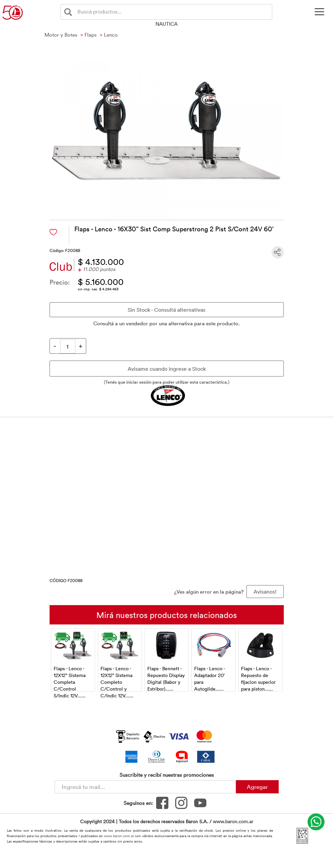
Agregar (257, 786)
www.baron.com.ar (233, 821)
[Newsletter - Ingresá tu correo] (145, 786)
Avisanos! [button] (265, 591)
